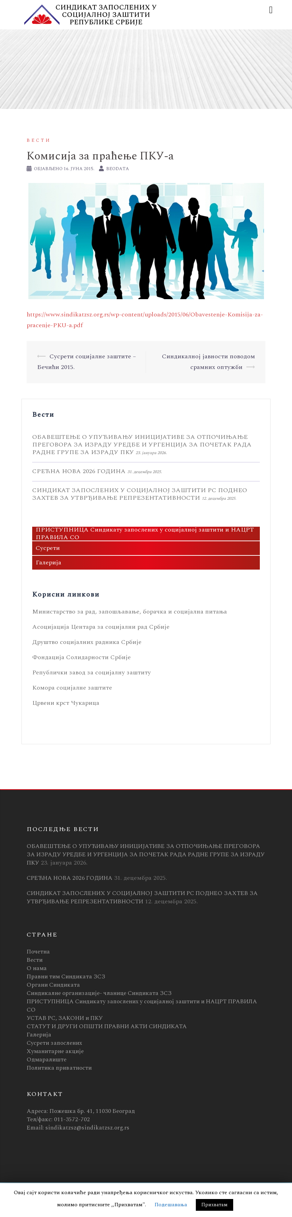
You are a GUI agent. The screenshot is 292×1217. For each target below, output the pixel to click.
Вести (39, 140)
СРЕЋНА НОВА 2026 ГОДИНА (79, 471)
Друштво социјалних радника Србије (87, 642)
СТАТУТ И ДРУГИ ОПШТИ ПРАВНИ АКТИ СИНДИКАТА (107, 1026)
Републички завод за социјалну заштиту (91, 672)
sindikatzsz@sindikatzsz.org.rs (87, 1127)
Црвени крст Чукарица (65, 703)
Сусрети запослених (54, 1043)
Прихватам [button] (214, 1204)
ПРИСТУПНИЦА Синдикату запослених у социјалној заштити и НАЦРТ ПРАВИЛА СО (145, 534)
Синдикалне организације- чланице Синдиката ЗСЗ (99, 993)
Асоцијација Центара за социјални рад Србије (101, 626)
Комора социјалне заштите (72, 687)
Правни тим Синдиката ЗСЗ (66, 976)
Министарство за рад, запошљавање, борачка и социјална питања (129, 611)
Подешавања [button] (170, 1204)
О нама (37, 968)
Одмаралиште (46, 1059)
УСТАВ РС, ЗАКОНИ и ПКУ (65, 1018)
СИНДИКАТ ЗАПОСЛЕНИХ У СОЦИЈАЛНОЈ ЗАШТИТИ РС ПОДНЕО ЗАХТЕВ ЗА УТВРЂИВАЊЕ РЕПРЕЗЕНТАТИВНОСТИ (139, 494)
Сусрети (48, 548)
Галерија (48, 562)
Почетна (38, 951)
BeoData (117, 168)
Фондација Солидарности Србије (81, 657)
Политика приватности (59, 1067)
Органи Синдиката (53, 984)
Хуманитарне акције (55, 1051)
